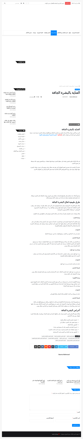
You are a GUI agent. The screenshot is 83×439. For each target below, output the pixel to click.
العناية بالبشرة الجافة (70, 336)
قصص (22, 153)
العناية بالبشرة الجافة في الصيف (47, 336)
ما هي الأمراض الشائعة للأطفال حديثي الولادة (54, 3)
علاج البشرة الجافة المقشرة (53, 338)
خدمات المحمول (20, 146)
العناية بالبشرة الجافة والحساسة (73, 338)
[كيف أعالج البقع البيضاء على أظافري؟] (37, 374)
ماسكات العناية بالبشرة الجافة (61, 340)
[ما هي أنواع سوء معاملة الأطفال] (21, 116)
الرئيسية (77, 86)
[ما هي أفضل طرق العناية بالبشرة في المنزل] (54, 374)
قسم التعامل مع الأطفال (62, 32)
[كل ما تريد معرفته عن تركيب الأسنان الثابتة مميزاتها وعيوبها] (72, 374)
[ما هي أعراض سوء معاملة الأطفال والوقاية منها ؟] (21, 95)
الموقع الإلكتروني (50, 418)
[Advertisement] (26, 17)
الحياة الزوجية (40, 32)
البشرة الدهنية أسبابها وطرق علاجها (48, 135)
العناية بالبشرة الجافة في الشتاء (59, 336)
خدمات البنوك (21, 143)
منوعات (34, 32)
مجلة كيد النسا (55, 434)
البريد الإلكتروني (76, 418)
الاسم (78, 412)
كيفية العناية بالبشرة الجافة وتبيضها (73, 340)
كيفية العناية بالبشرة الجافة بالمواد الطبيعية (39, 338)
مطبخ (70, 32)
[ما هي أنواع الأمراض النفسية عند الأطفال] (21, 109)
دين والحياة (21, 148)
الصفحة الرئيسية (75, 32)
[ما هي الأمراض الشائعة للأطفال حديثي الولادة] (21, 102)
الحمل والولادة (47, 32)
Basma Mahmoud (73, 97)
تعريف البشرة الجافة (63, 338)
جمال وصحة (53, 32)
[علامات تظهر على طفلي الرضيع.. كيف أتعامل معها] (21, 123)
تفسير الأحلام (29, 32)
